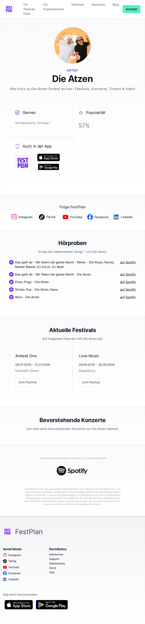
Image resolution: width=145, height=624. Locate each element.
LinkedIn (11, 579)
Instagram (12, 555)
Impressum (56, 554)
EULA (52, 568)
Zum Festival (28, 382)
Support (54, 558)
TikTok (9, 561)
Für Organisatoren (53, 7)
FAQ (52, 572)
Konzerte (98, 4)
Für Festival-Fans (29, 9)
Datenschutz (57, 563)
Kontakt (131, 9)
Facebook (12, 573)
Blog (116, 4)
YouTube (11, 567)
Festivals (78, 4)
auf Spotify (128, 262)
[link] (40, 369)
